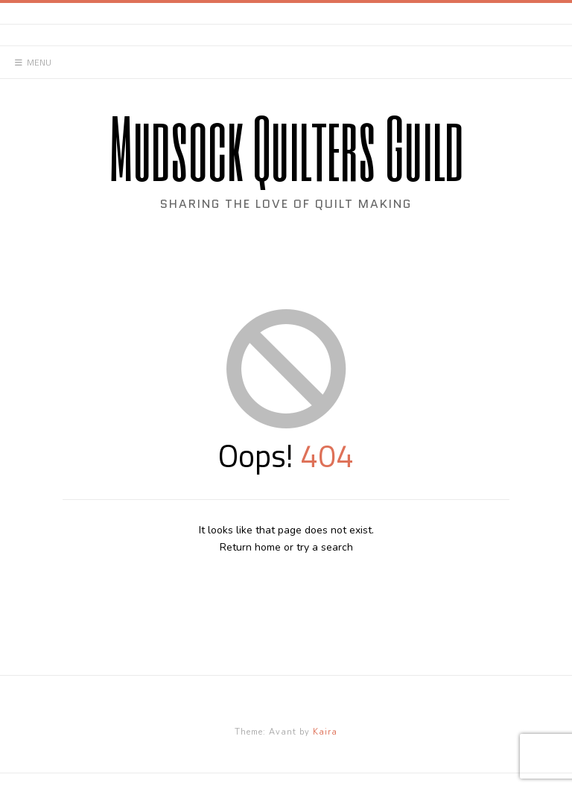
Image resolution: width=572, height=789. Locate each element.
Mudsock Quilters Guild (286, 147)
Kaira (325, 732)
